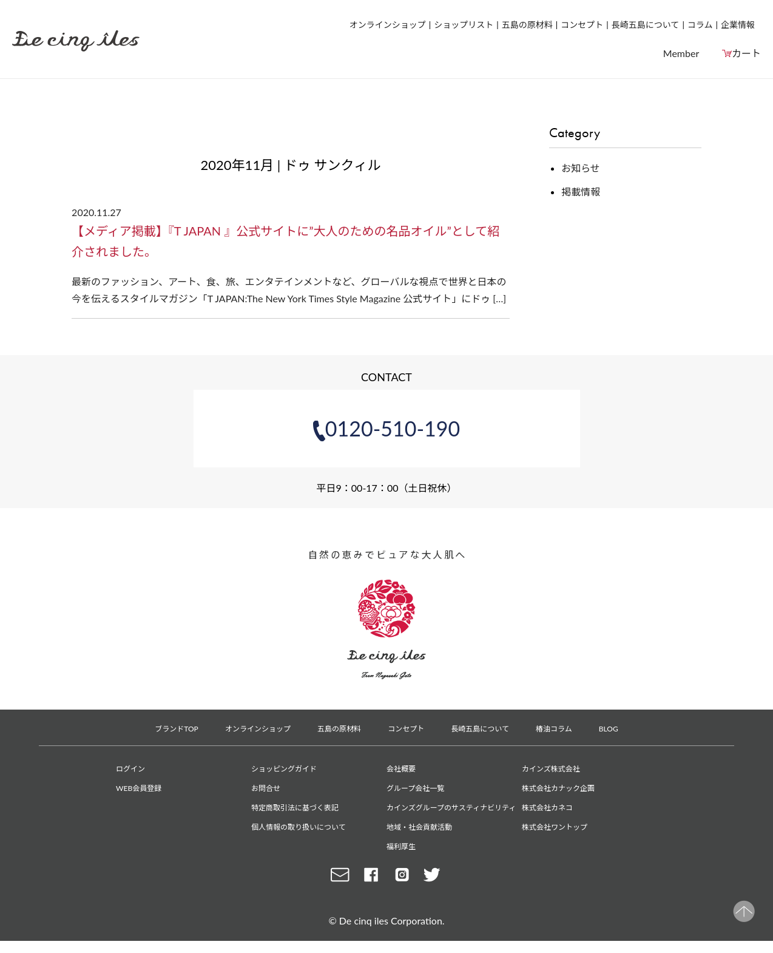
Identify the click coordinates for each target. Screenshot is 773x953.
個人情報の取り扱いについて (298, 827)
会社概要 (401, 768)
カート (746, 53)
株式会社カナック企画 (558, 788)
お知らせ (580, 168)
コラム (700, 24)
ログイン (130, 768)
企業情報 (738, 24)
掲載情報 (580, 191)
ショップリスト (463, 24)
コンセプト (582, 24)
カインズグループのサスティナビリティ (451, 807)
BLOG (608, 728)
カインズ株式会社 (551, 768)
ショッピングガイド (284, 768)
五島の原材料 (527, 24)
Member (681, 53)
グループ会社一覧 (415, 788)
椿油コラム (554, 728)
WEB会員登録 (138, 788)
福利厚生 (401, 846)
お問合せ (265, 788)
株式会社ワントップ (554, 827)
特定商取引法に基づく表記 (295, 807)
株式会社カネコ (547, 807)
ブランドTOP (176, 728)
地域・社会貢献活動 (419, 827)
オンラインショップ (387, 24)
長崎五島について (646, 24)
